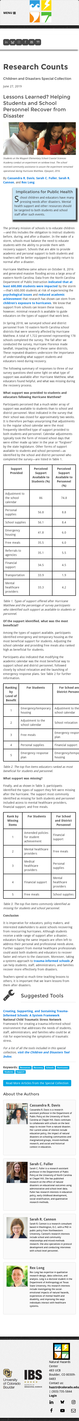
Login (53, 1395)
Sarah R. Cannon (43, 1219)
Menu (8, 13)
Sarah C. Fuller (46, 178)
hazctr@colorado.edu (64, 1387)
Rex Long (28, 182)
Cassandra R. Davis (21, 178)
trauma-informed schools (52, 961)
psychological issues (17, 294)
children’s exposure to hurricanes (27, 303)
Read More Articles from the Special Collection (37, 1083)
